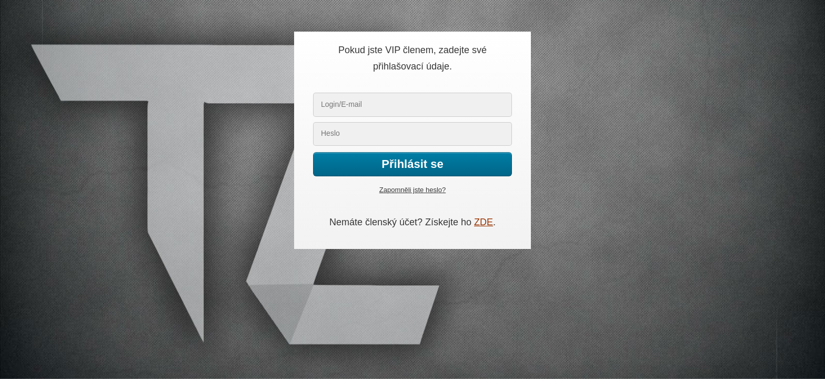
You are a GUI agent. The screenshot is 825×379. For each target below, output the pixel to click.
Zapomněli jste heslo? (412, 190)
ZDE (483, 222)
